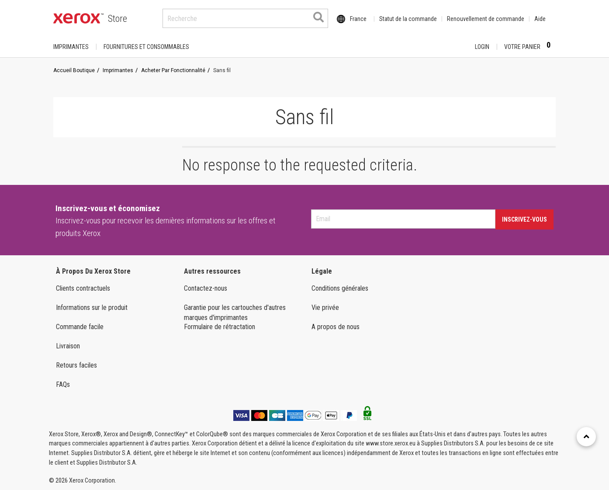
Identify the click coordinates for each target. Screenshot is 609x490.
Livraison (68, 346)
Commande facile (80, 327)
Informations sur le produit (92, 307)
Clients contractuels (83, 288)
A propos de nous (335, 327)
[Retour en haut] (586, 436)
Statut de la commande (408, 18)
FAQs (63, 384)
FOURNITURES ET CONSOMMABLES (146, 46)
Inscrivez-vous (524, 219)
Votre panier (530, 46)
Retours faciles (76, 365)
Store (117, 18)
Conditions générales (339, 288)
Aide (540, 18)
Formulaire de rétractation (219, 327)
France (358, 18)
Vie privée (325, 307)
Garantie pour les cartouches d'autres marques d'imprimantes (235, 312)
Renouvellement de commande (485, 18)
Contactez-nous (205, 288)
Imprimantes (71, 46)
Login (482, 46)
